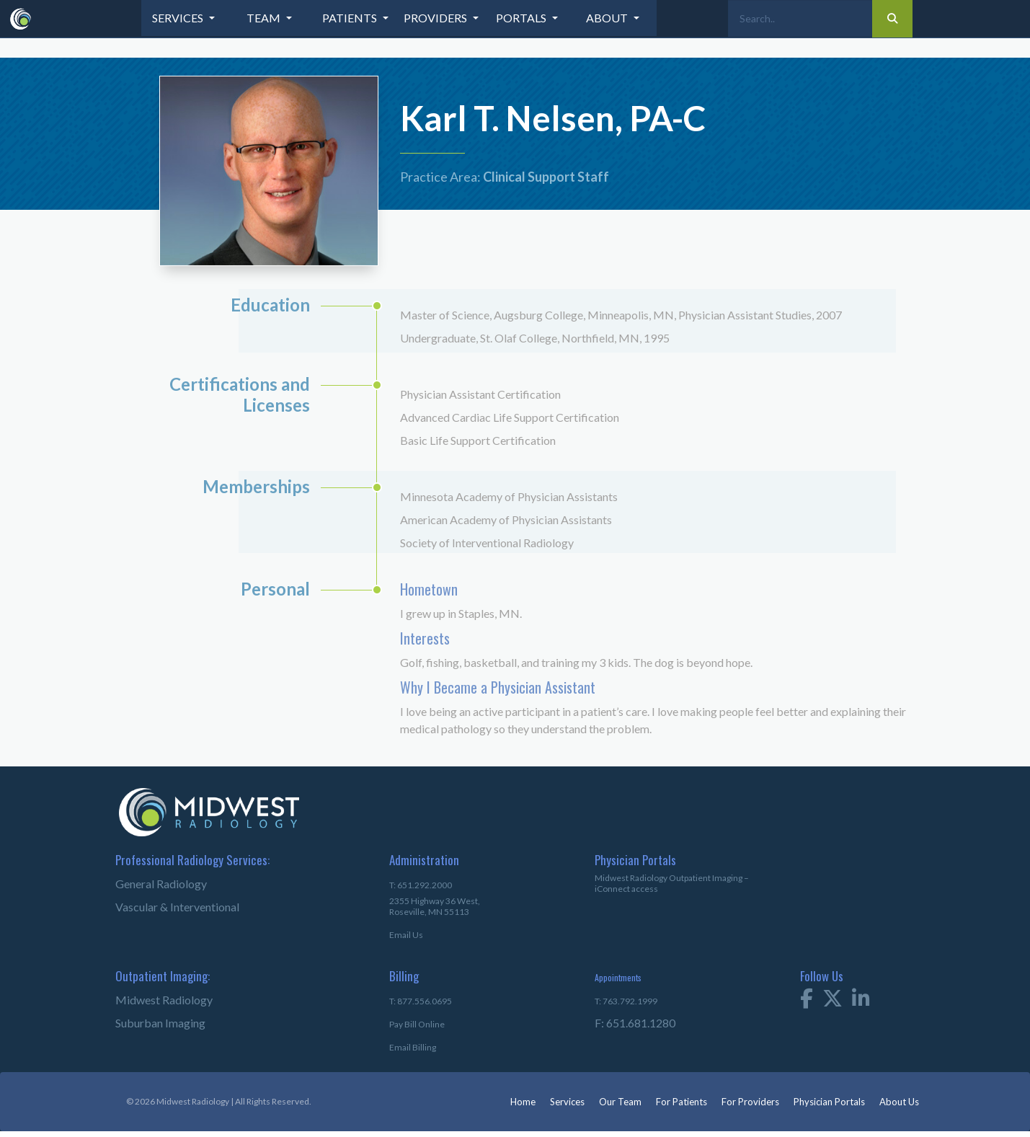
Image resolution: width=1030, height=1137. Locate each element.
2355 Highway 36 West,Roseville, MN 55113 (434, 906)
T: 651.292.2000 (420, 885)
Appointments (618, 977)
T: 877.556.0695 (420, 1001)
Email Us (406, 934)
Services (567, 1101)
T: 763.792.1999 (626, 1001)
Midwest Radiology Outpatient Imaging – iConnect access (672, 883)
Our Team (620, 1101)
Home (523, 1101)
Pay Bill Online (417, 1024)
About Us (899, 1101)
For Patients (681, 1101)
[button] (184, 18)
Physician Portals (829, 1101)
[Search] (800, 18)
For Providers (750, 1101)
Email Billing (412, 1047)
